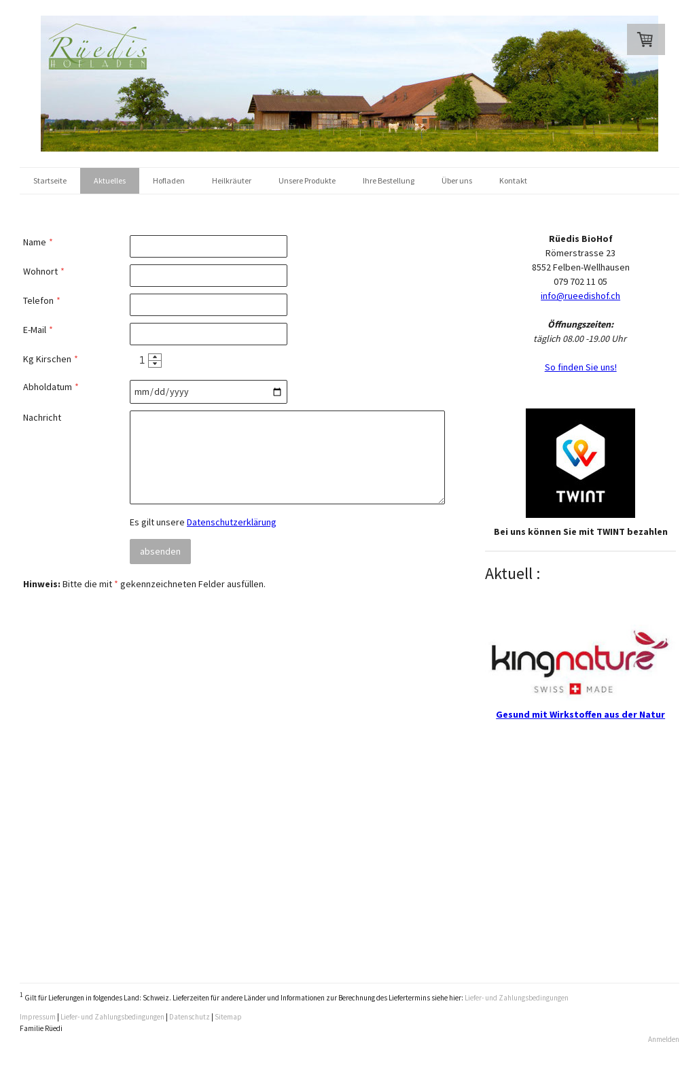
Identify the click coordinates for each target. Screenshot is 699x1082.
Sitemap (228, 1017)
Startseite (50, 180)
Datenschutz (189, 1017)
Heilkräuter (231, 180)
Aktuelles (110, 180)
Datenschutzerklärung (231, 522)
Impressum (38, 1017)
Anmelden (663, 1039)
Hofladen (169, 180)
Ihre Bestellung (388, 180)
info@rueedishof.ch (580, 296)
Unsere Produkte (307, 180)
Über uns (457, 180)
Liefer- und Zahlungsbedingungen (517, 997)
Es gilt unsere (203, 522)
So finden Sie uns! (581, 367)
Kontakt (513, 180)
